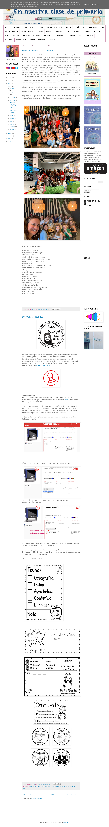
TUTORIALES (36, 36)
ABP (84, 27)
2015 (10, 142)
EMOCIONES (60, 36)
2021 (9, 80)
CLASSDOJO (58, 32)
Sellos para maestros (32, 316)
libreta (44, 786)
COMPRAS (40, 32)
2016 (10, 139)
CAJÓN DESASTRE (21, 40)
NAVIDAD (87, 32)
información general (35, 786)
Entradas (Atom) (36, 798)
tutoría (73, 786)
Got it (96, 4)
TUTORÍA (76, 27)
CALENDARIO (41, 40)
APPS (102, 27)
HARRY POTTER (93, 27)
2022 (10, 77)
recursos (62, 786)
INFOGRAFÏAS (9, 40)
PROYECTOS (97, 32)
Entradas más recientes (30, 795)
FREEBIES (48, 32)
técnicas (68, 786)
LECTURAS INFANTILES (11, 32)
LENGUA (41, 27)
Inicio (7, 27)
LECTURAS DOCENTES (27, 32)
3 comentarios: (46, 784)
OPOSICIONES (89, 36)
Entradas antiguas (73, 795)
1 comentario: (45, 309)
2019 (10, 86)
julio (11, 115)
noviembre (13, 93)
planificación (55, 786)
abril (11, 121)
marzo (12, 124)
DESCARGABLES (71, 36)
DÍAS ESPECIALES (48, 36)
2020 (10, 83)
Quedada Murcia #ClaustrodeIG (37, 50)
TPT (80, 36)
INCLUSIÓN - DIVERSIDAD (12, 36)
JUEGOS (68, 27)
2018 (10, 133)
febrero (12, 127)
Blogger (66, 822)
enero (12, 130)
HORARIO (32, 40)
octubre (12, 97)
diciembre (13, 88)
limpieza (48, 786)
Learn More (88, 4)
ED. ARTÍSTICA (78, 32)
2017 (10, 136)
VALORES (67, 32)
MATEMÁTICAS (16, 27)
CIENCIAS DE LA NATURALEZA (55, 27)
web (66, 400)
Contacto (52, 40)
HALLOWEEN (26, 36)
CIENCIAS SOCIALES (29, 27)
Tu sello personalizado (44, 365)
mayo (12, 118)
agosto (12, 100)
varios (25, 788)
